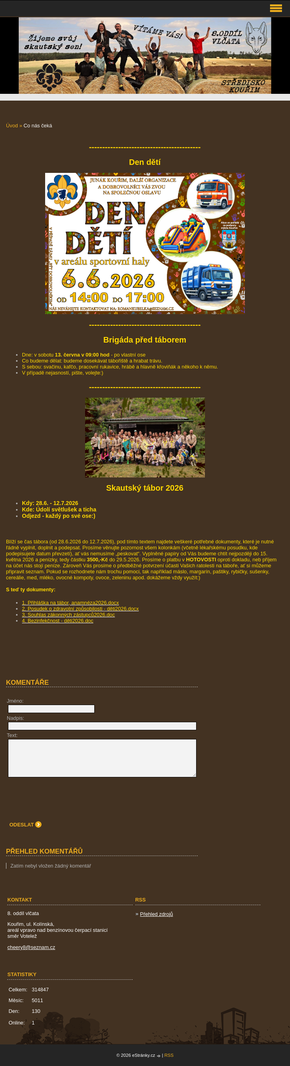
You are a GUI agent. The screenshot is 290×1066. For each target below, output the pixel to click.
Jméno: (15, 701)
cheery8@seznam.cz (31, 947)
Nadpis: (15, 718)
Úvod (12, 126)
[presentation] (68, 796)
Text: (12, 735)
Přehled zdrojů (156, 914)
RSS (169, 1055)
